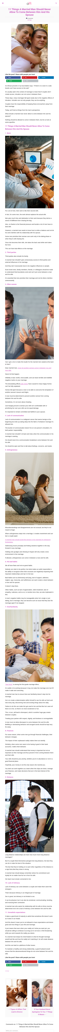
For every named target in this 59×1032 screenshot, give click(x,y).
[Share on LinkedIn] (46, 77)
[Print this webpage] (30, 81)
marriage (29, 20)
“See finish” (9, 684)
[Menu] (3, 3)
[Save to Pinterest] (29, 77)
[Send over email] (14, 81)
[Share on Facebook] (13, 77)
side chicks (24, 384)
